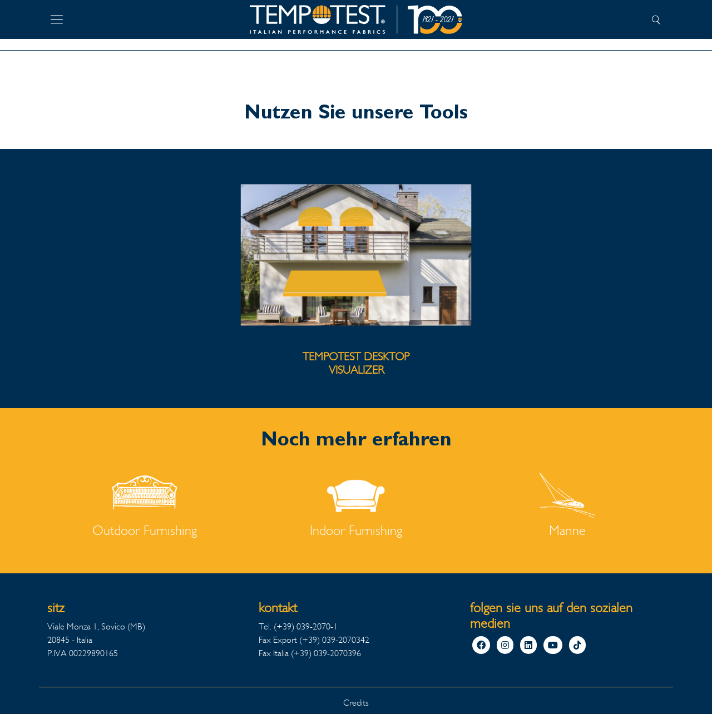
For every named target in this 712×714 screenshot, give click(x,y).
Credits (356, 702)
